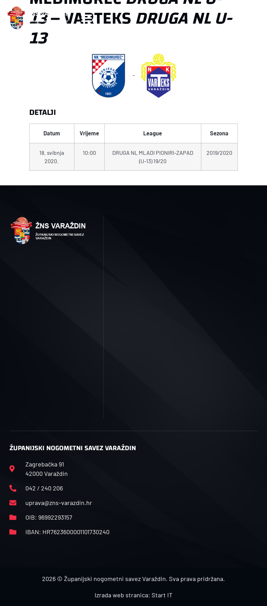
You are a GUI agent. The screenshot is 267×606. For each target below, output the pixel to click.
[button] (86, 18)
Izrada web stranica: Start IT (133, 595)
